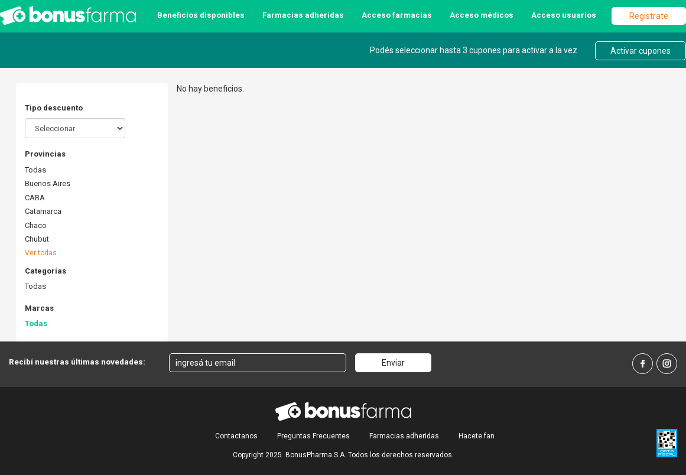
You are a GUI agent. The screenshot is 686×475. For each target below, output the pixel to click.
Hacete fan (477, 436)
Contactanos (236, 436)
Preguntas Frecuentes (313, 436)
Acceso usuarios (563, 14)
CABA (35, 197)
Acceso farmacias (397, 14)
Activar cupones (640, 51)
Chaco (36, 225)
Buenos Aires (47, 183)
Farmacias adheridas (303, 14)
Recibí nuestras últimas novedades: (77, 361)
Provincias (45, 153)
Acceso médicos (481, 14)
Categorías (45, 270)
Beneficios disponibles (201, 14)
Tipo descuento (54, 107)
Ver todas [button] (41, 253)
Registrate (648, 16)
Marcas (39, 308)
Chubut (37, 239)
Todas (35, 169)
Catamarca (43, 211)
